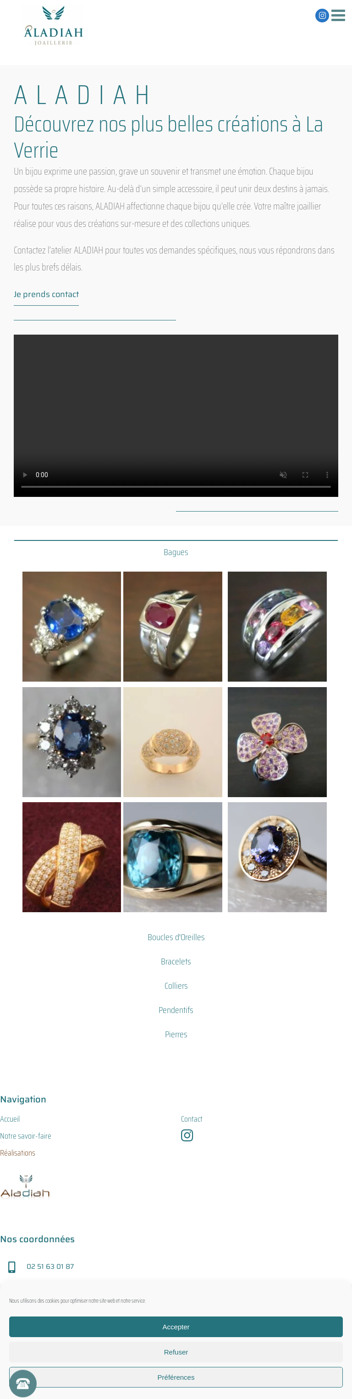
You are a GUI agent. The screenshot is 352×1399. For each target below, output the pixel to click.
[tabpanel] (176, 743)
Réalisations (17, 1152)
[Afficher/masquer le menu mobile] (339, 15)
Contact (192, 1119)
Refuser (176, 1352)
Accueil (10, 1119)
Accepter (175, 1327)
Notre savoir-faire (25, 1135)
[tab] (176, 551)
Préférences (176, 1377)
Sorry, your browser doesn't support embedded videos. (176, 416)
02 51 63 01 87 (50, 1266)
